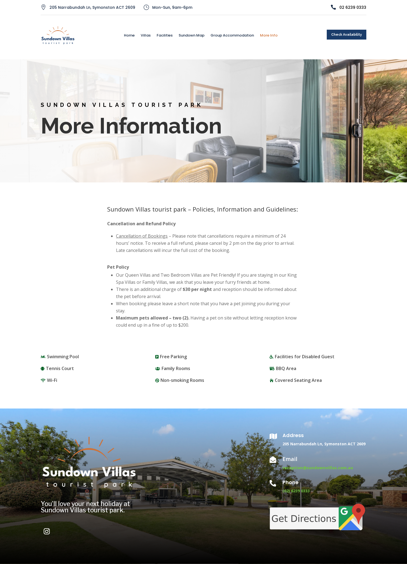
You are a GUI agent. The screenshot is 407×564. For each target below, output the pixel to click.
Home (129, 36)
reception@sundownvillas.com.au (318, 467)
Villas (146, 36)
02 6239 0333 (352, 7)
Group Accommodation (232, 36)
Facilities (165, 36)
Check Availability (346, 35)
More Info (269, 36)
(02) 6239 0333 (296, 490)
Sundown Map (191, 36)
